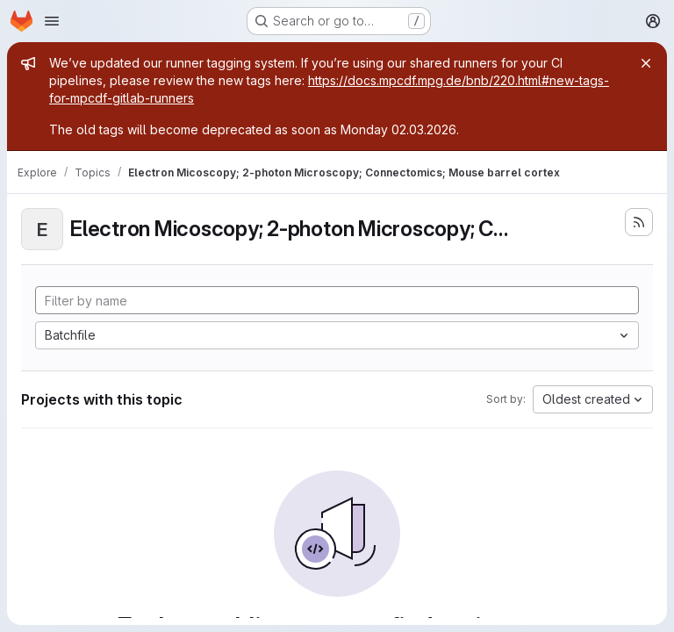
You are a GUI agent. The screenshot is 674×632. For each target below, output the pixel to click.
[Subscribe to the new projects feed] (639, 222)
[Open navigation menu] (52, 21)
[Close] (645, 63)
